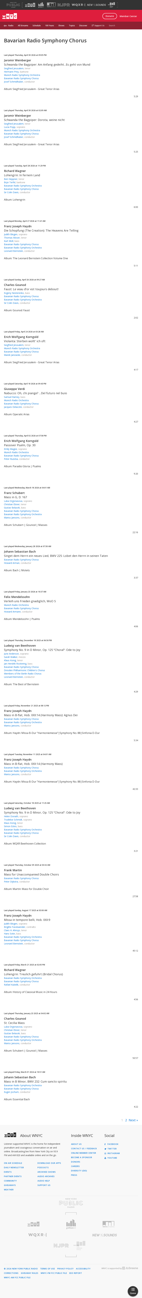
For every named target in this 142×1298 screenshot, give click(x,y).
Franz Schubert (14, 493)
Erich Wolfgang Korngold (21, 337)
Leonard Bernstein (13, 250)
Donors (75, 1162)
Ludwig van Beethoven (20, 645)
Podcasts (43, 1168)
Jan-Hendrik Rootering (15, 663)
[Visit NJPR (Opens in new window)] (64, 5)
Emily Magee (10, 448)
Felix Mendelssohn (17, 597)
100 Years (49, 25)
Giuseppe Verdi (14, 389)
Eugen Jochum (11, 1091)
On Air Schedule (13, 1163)
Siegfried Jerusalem (14, 68)
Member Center (128, 16)
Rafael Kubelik (11, 984)
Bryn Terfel (9, 182)
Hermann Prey (11, 71)
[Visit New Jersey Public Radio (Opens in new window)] (37, 1246)
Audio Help (44, 1181)
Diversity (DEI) (79, 1171)
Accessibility (83, 1269)
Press (74, 1175)
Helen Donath (11, 816)
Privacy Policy (65, 1269)
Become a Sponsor (81, 1157)
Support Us (98, 25)
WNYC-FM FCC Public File (54, 1273)
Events (8, 1172)
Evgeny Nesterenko (14, 292)
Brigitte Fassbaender (14, 926)
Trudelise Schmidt (13, 819)
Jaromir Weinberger (17, 60)
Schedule (37, 25)
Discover (83, 25)
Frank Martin (13, 870)
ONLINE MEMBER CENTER (83, 1153)
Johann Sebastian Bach (20, 551)
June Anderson (11, 653)
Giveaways (10, 1185)
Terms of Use (47, 1269)
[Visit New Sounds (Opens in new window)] (96, 5)
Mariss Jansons (11, 517)
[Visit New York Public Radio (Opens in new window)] (71, 1203)
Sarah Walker (10, 656)
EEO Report (75, 1273)
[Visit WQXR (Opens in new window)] (78, 4)
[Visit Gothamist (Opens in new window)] (41, 5)
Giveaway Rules (29, 1273)
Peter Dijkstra (11, 881)
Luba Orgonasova (13, 500)
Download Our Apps (49, 1163)
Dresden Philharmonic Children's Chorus (24, 670)
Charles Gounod (15, 285)
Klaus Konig (10, 660)
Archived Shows (47, 1172)
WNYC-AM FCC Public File (17, 1278)
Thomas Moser (12, 237)
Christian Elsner (12, 504)
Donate (110, 16)
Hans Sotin (9, 933)
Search (112, 25)
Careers (75, 1166)
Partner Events (13, 1176)
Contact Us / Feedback (84, 1149)
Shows (61, 25)
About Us (76, 1144)
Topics (72, 25)
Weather (9, 1190)
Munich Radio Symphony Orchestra (22, 75)
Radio (10, 25)
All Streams (23, 25)
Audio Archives (46, 1176)
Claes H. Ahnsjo (12, 930)
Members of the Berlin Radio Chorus (22, 673)
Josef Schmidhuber (13, 81)
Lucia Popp (9, 127)
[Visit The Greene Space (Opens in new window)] (111, 5)
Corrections (11, 1273)
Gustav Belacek (12, 507)
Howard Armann (12, 611)
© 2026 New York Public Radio (21, 1269)
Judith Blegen (10, 234)
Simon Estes (10, 826)
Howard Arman (11, 562)
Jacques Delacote (13, 406)
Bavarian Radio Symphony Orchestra (23, 185)
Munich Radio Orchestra (16, 400)
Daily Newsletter (14, 1168)
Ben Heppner (10, 179)
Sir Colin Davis (11, 192)
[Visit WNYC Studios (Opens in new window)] (51, 5)
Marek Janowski (12, 354)
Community (10, 1181)
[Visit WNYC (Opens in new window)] (30, 5)
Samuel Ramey (11, 396)
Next (132, 1120)
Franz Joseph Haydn (18, 226)
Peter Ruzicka (11, 458)
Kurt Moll (8, 240)
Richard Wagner (15, 171)
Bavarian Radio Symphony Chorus (21, 78)
